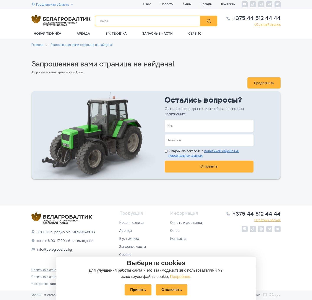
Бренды (206, 4)
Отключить (171, 290)
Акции (187, 4)
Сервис (195, 33)
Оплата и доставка (186, 222)
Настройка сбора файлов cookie (55, 284)
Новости (167, 4)
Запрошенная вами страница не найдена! (81, 45)
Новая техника (47, 33)
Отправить (209, 166)
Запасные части (157, 33)
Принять (138, 290)
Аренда (83, 33)
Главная (37, 45)
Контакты (228, 4)
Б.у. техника (116, 33)
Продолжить (264, 83)
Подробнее (180, 276)
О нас (147, 4)
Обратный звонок (267, 24)
